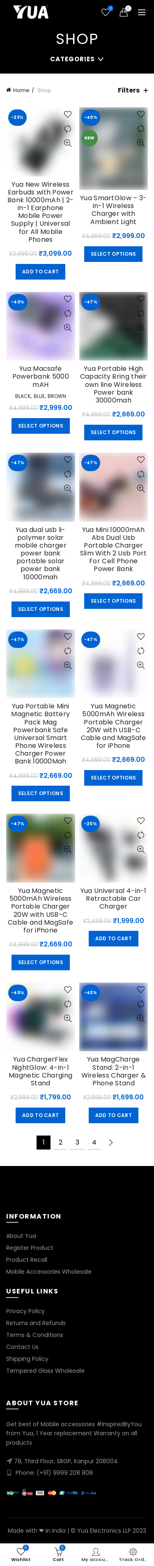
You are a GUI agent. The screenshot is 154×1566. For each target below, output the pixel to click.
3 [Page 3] (77, 1142)
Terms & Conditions (34, 1335)
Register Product (29, 1248)
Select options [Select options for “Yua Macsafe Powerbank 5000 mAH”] (40, 425)
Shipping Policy (27, 1359)
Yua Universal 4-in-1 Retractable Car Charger (113, 899)
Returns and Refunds (36, 1323)
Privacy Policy (25, 1311)
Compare (68, 129)
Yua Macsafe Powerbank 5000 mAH (40, 377)
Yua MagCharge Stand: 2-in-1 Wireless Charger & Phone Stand (113, 1071)
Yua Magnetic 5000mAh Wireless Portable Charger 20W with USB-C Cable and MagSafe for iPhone (113, 725)
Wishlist (110, 9)
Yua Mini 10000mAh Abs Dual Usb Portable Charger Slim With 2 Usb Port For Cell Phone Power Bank (113, 549)
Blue (39, 396)
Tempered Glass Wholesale (45, 1371)
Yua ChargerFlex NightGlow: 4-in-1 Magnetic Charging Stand (40, 1071)
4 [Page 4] (94, 1142)
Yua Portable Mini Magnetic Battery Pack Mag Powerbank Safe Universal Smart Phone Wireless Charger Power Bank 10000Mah (40, 734)
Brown (57, 396)
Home (21, 90)
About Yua (21, 1236)
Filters (129, 90)
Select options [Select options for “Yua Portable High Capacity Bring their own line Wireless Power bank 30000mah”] (113, 432)
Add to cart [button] (40, 271)
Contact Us (22, 1347)
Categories (72, 59)
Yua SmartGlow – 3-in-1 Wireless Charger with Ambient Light (113, 210)
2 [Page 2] (60, 1142)
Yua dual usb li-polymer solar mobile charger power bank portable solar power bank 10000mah (41, 553)
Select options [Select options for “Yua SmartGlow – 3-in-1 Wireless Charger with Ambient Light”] (113, 253)
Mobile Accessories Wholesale (49, 1272)
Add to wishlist (68, 114)
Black (23, 396)
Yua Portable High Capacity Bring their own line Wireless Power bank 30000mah (113, 384)
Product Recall (26, 1260)
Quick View (68, 143)
